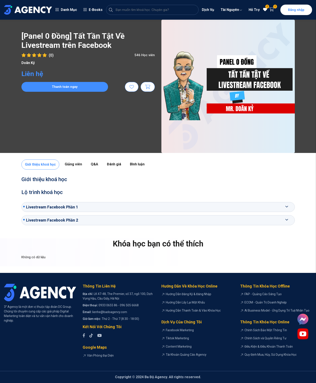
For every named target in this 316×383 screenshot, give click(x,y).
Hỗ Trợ (254, 10)
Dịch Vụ (208, 10)
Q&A (94, 164)
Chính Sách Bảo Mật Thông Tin (265, 330)
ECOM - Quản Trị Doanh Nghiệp (265, 302)
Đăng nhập (296, 10)
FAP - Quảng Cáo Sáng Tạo (263, 294)
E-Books (93, 10)
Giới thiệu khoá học (40, 164)
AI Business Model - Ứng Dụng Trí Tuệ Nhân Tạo (276, 310)
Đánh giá (114, 164)
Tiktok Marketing (177, 338)
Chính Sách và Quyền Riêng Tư (265, 338)
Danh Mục (66, 10)
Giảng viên (73, 164)
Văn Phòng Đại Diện (100, 355)
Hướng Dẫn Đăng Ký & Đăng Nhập (188, 294)
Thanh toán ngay (65, 87)
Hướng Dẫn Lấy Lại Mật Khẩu (185, 302)
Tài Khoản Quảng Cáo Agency (186, 354)
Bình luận (137, 164)
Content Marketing (179, 346)
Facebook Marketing (180, 330)
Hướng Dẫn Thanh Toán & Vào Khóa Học (193, 310)
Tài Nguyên (231, 10)
